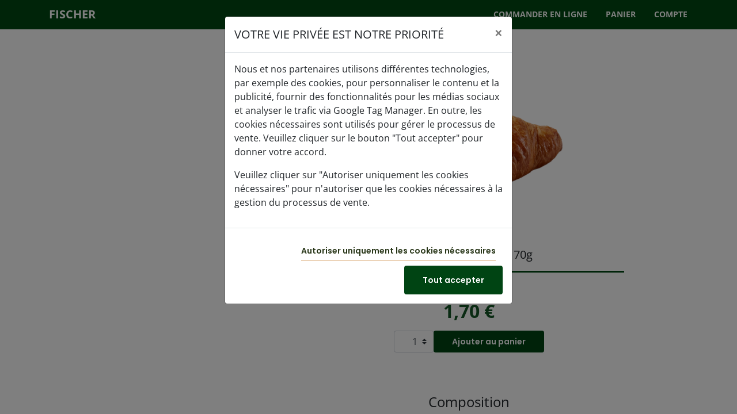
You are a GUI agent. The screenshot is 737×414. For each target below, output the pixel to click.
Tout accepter (453, 280)
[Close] (498, 33)
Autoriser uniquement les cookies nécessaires (398, 250)
